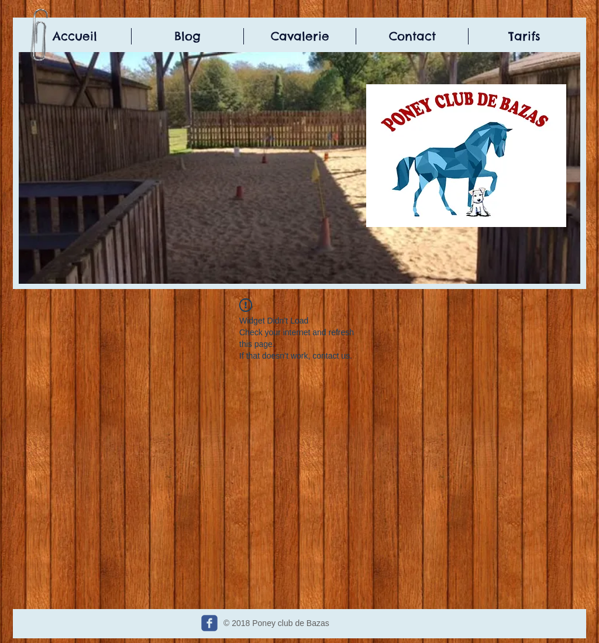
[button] (299, 168)
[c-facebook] (209, 623)
